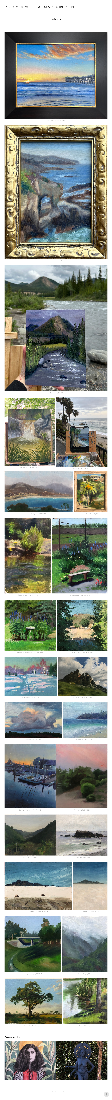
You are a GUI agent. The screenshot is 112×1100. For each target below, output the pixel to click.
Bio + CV (15, 7)
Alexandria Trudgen (56, 7)
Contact (24, 7)
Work (7, 7)
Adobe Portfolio (60, 1092)
